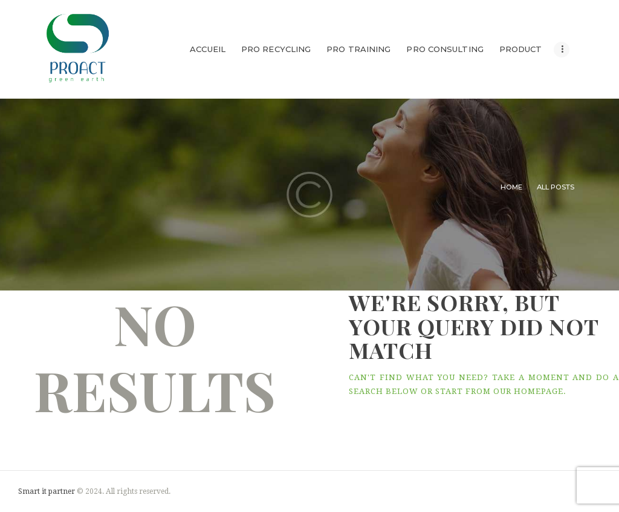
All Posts (555, 187)
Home (511, 187)
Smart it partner (46, 491)
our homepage (528, 391)
